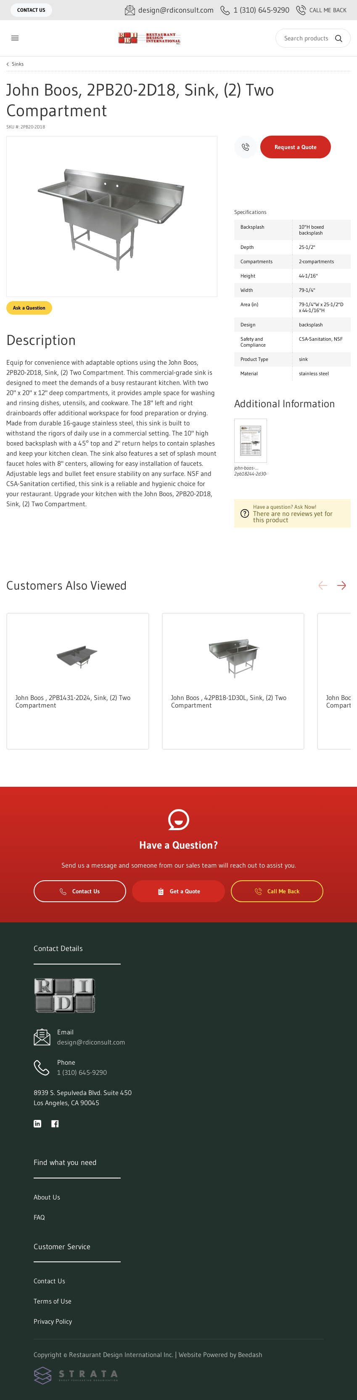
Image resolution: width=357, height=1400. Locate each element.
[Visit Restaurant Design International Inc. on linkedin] (37, 1123)
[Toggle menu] (14, 38)
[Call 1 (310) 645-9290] (254, 10)
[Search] (313, 38)
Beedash (250, 1354)
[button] (341, 585)
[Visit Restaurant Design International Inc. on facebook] (55, 1123)
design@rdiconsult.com (91, 1042)
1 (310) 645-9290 (82, 1072)
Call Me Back (321, 10)
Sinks (18, 64)
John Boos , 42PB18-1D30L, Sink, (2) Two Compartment (228, 701)
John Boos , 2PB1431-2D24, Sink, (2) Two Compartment (73, 701)
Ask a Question (29, 308)
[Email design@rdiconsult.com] (169, 10)
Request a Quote (296, 147)
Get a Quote (178, 891)
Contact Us (31, 10)
